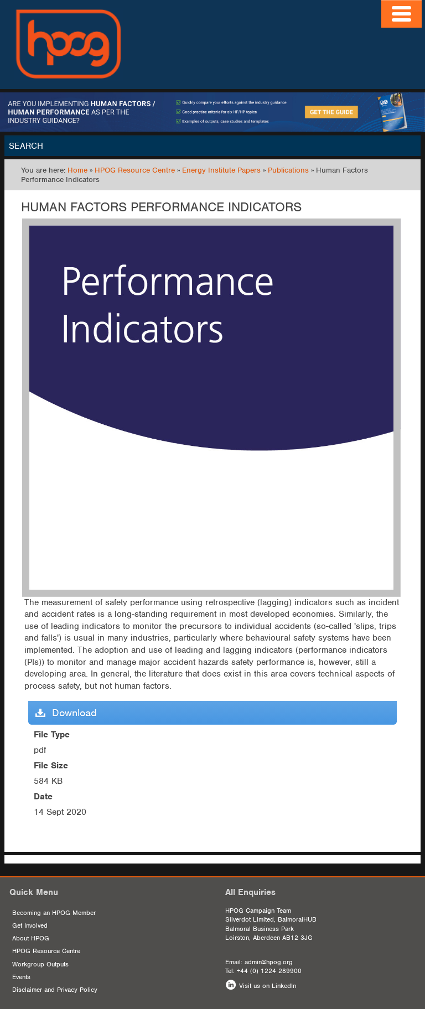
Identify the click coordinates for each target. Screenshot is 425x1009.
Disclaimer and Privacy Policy (54, 989)
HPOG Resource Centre (135, 170)
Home (77, 170)
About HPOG (30, 938)
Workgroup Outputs (40, 964)
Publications (288, 170)
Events (21, 976)
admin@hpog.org (269, 962)
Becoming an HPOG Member (54, 912)
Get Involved (30, 925)
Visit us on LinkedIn (267, 985)
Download (66, 712)
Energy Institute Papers (221, 170)
